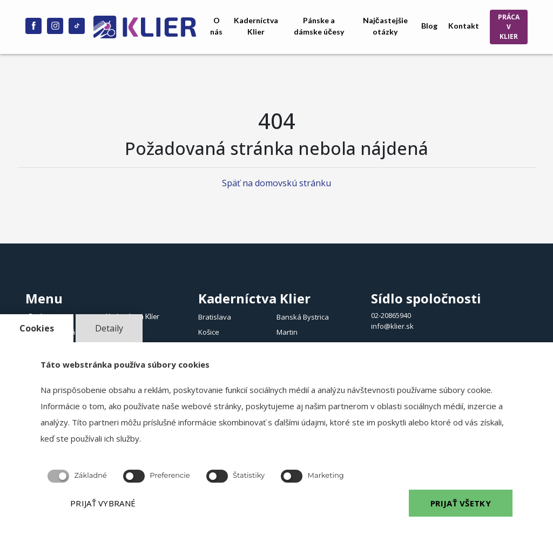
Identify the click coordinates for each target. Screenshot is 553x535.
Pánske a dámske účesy (319, 26)
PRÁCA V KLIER (509, 26)
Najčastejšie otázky (385, 26)
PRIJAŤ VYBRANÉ (103, 503)
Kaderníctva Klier (256, 26)
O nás (216, 26)
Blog (429, 25)
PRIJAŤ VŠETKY (460, 503)
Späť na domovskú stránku (276, 183)
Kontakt (463, 25)
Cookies (36, 328)
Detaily (109, 328)
